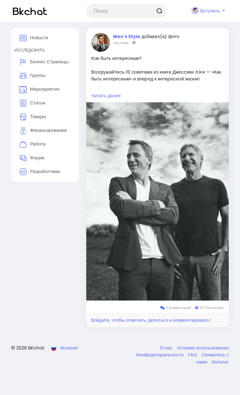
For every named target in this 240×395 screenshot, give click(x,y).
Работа (32, 144)
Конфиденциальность (160, 354)
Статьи (32, 103)
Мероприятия (39, 89)
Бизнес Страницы (44, 62)
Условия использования (203, 347)
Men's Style (126, 36)
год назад (120, 42)
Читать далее (106, 95)
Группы (32, 75)
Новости (33, 38)
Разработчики (39, 172)
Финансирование (43, 130)
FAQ (193, 354)
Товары (32, 117)
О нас (167, 347)
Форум (31, 158)
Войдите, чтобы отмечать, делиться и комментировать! (150, 320)
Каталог (220, 362)
